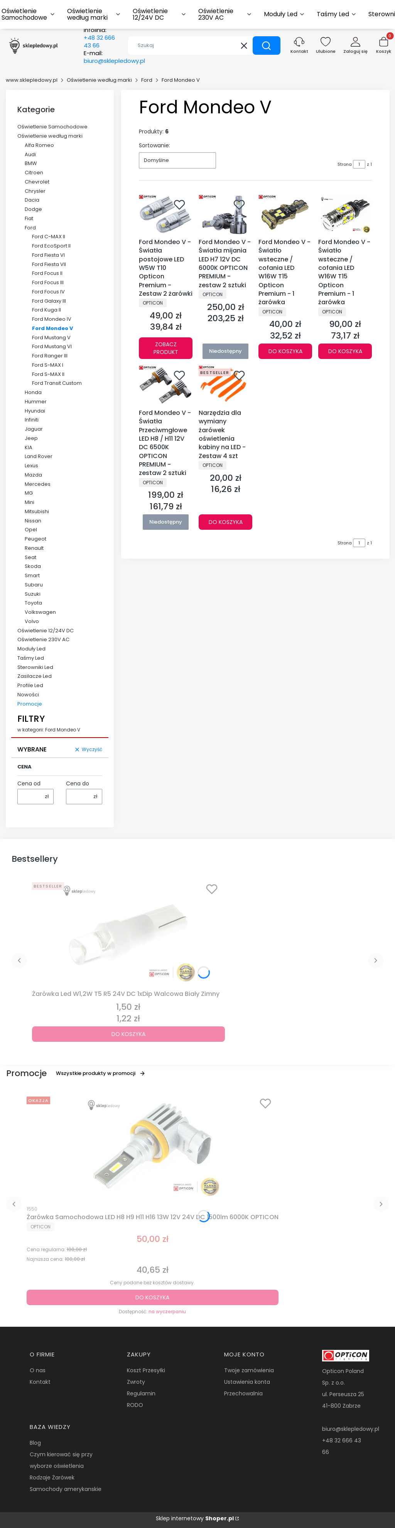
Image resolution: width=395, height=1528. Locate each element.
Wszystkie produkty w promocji (100, 1073)
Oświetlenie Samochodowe (52, 126)
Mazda (33, 474)
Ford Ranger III (50, 355)
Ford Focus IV (48, 291)
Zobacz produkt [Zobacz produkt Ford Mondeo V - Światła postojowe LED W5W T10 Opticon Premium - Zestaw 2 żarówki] (166, 348)
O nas (38, 1370)
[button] (266, 45)
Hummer (36, 401)
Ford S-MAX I (47, 365)
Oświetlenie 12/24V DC (45, 630)
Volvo (32, 621)
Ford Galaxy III (49, 301)
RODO (135, 1405)
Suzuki (33, 594)
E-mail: (114, 57)
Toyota (33, 602)
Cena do (77, 783)
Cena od (29, 783)
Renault (34, 548)
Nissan (33, 520)
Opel (31, 529)
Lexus (31, 465)
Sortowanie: (154, 145)
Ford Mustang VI (52, 346)
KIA (28, 447)
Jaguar (34, 429)
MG (29, 493)
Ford (146, 80)
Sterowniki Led (35, 667)
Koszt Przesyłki (146, 1370)
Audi (30, 154)
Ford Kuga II (46, 309)
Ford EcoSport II (51, 245)
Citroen (34, 172)
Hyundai (35, 410)
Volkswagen (40, 612)
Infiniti (32, 419)
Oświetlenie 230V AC (43, 639)
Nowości (28, 694)
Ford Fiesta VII (49, 264)
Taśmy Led (30, 658)
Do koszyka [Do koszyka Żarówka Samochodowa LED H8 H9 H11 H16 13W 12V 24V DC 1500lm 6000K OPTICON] (152, 1297)
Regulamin (141, 1393)
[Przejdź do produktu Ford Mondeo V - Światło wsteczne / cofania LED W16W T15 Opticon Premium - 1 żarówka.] (285, 215)
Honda (33, 392)
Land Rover (38, 456)
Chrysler (35, 191)
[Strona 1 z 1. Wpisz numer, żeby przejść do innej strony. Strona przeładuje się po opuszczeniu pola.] (359, 164)
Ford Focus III (48, 282)
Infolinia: (99, 37)
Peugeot (35, 538)
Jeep (31, 438)
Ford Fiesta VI (48, 255)
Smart (32, 575)
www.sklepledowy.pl (31, 80)
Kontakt (40, 1382)
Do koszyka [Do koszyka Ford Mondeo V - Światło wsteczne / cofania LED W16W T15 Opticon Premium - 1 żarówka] (285, 351)
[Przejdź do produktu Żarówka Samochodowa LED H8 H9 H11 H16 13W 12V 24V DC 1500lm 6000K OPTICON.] (152, 1147)
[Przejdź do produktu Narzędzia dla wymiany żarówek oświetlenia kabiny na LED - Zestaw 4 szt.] (225, 386)
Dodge (33, 209)
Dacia (32, 200)
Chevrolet (37, 181)
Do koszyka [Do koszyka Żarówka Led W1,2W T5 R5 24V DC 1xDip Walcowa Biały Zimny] (128, 1034)
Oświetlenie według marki (99, 80)
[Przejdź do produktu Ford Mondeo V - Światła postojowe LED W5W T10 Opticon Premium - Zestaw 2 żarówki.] (165, 215)
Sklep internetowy (195, 1518)
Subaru (34, 584)
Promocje (29, 704)
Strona (345, 164)
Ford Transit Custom (57, 383)
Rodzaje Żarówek (52, 1477)
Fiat (29, 218)
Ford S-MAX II (48, 374)
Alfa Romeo (39, 145)
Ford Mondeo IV (51, 319)
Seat (30, 557)
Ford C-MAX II (48, 236)
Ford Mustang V (51, 337)
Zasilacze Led (34, 676)
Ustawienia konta (247, 1382)
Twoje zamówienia (249, 1370)
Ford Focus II (47, 273)
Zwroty (136, 1382)
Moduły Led (31, 648)
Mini (29, 502)
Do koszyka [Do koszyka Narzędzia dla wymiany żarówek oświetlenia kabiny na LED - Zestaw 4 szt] (226, 522)
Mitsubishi (37, 511)
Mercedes (38, 484)
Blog (35, 1443)
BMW (31, 163)
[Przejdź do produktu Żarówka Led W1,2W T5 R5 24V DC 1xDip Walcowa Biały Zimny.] (128, 933)
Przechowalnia (243, 1393)
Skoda (33, 566)
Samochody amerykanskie (65, 1489)
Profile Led (30, 685)
